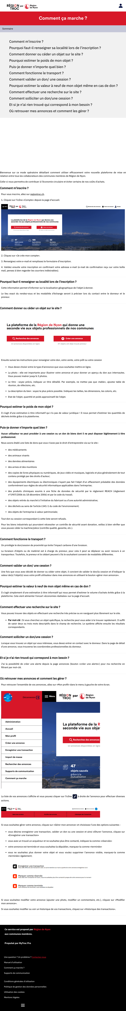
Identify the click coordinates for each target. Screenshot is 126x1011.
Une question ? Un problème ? (25, 957)
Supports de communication (17, 973)
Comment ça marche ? (14, 967)
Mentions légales (11, 997)
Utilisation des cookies (14, 992)
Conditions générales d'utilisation (19, 981)
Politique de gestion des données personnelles (25, 986)
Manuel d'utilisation (13, 962)
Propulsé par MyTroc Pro (18, 943)
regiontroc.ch (37, 194)
